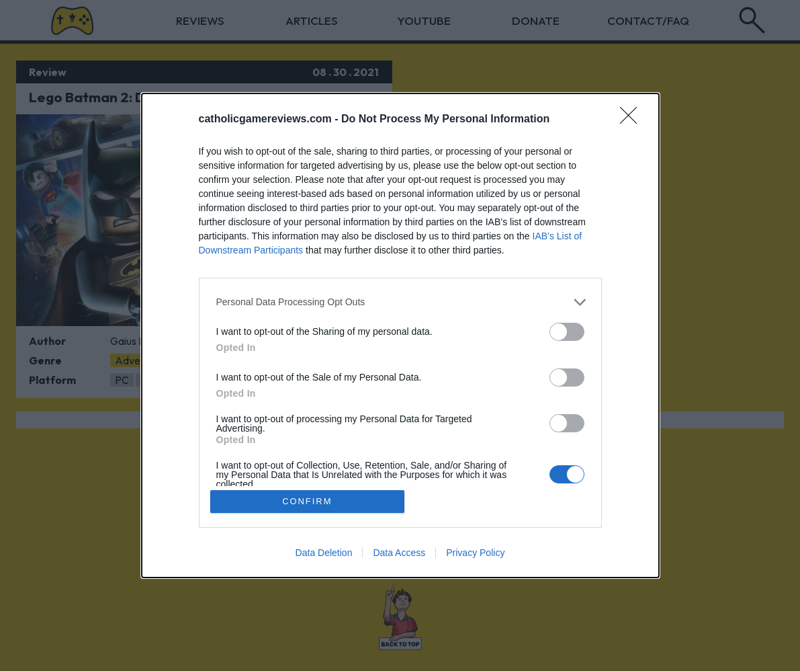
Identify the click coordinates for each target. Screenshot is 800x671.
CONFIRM (307, 501)
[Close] (633, 119)
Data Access (399, 553)
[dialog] (400, 335)
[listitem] (400, 301)
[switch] (566, 331)
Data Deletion (324, 553)
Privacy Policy (475, 553)
